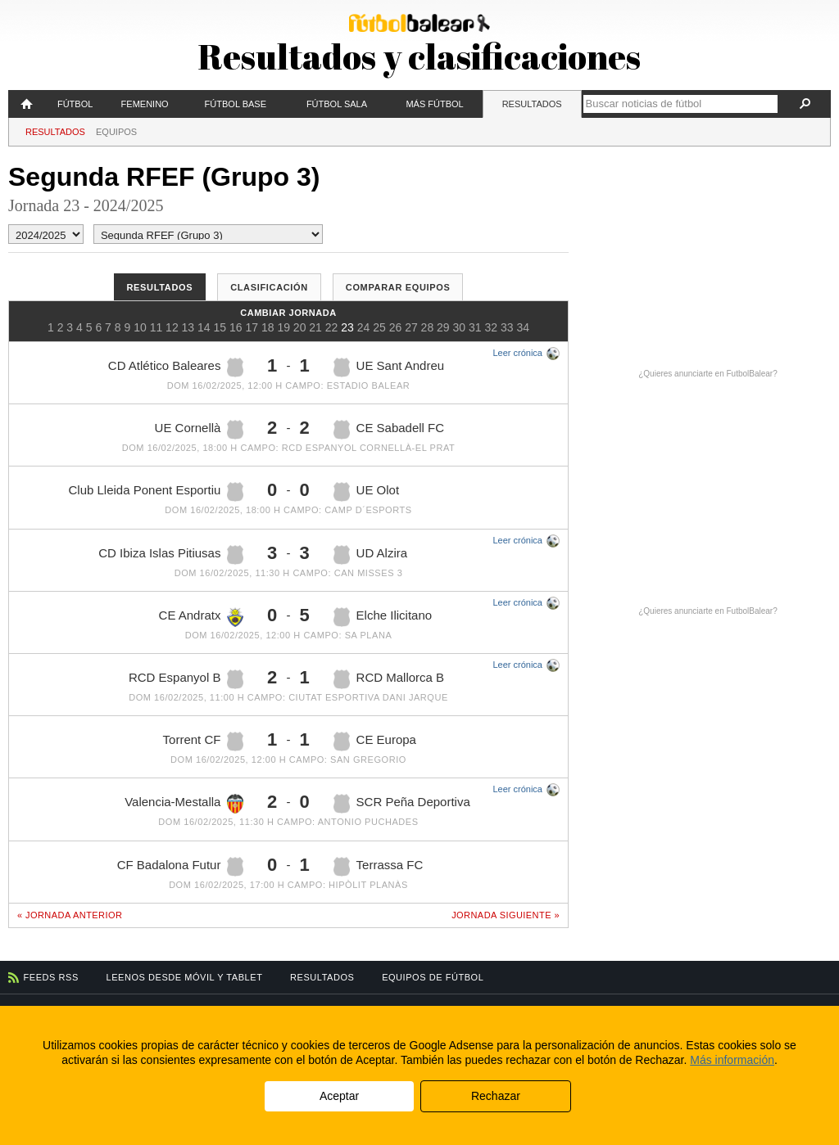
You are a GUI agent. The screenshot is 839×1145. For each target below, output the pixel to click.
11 (156, 327)
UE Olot (366, 492)
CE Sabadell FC (389, 430)
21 (315, 327)
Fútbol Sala (336, 104)
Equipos (116, 132)
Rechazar (495, 1095)
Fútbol (75, 104)
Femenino (145, 104)
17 (251, 327)
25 (379, 327)
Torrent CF (203, 741)
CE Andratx (201, 617)
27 (411, 327)
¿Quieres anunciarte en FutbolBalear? (708, 373)
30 (459, 327)
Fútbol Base (235, 104)
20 (299, 327)
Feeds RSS (51, 977)
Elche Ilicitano (383, 617)
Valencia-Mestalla (184, 804)
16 (236, 327)
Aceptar (339, 1095)
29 (443, 327)
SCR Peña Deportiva (401, 804)
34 (522, 327)
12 (172, 327)
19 (283, 327)
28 (427, 327)
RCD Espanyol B (186, 679)
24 (363, 327)
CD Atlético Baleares (176, 367)
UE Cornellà (199, 430)
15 (220, 327)
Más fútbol (434, 104)
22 (331, 327)
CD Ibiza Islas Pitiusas (170, 555)
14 (204, 327)
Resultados (532, 104)
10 (140, 327)
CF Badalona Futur (180, 867)
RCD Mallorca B (389, 679)
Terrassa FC (378, 867)
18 (267, 327)
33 (507, 327)
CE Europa (374, 741)
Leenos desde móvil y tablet (185, 977)
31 (475, 327)
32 (490, 327)
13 (188, 327)
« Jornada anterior (69, 915)
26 (395, 327)
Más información (732, 1059)
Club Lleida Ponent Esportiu (155, 492)
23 (347, 327)
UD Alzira (370, 555)
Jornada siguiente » (505, 915)
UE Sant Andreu (389, 367)
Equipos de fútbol (432, 977)
